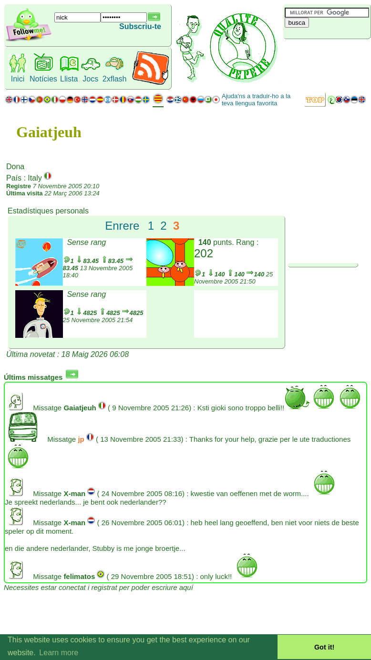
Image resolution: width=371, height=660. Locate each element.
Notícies (43, 79)
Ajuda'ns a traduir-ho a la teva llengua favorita (256, 99)
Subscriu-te (140, 26)
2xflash (115, 79)
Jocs (90, 79)
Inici (17, 79)
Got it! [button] (324, 647)
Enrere (122, 225)
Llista (69, 79)
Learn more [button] (58, 653)
